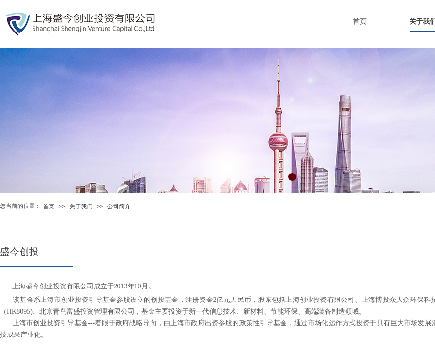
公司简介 (119, 206)
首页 (360, 21)
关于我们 (81, 206)
